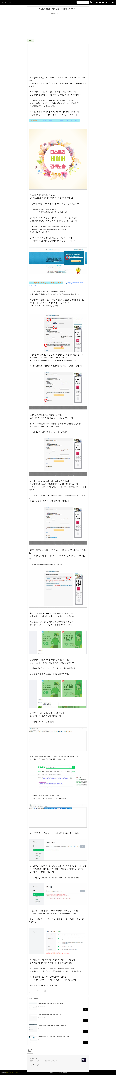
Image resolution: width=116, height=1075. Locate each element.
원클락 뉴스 (6, 2)
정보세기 (56, 1072)
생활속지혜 (53, 13)
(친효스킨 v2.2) (15, 1072)
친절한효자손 (8, 1072)
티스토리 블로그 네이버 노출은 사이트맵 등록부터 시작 (58, 9)
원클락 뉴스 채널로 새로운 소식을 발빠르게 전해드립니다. (43, 1061)
